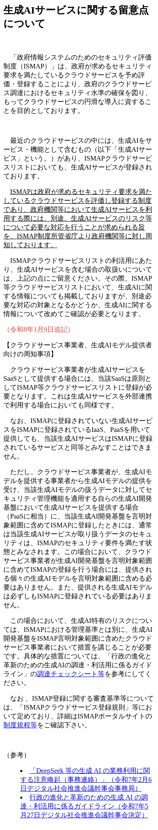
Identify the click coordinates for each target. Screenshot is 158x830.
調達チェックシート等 (70, 673)
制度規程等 (20, 725)
